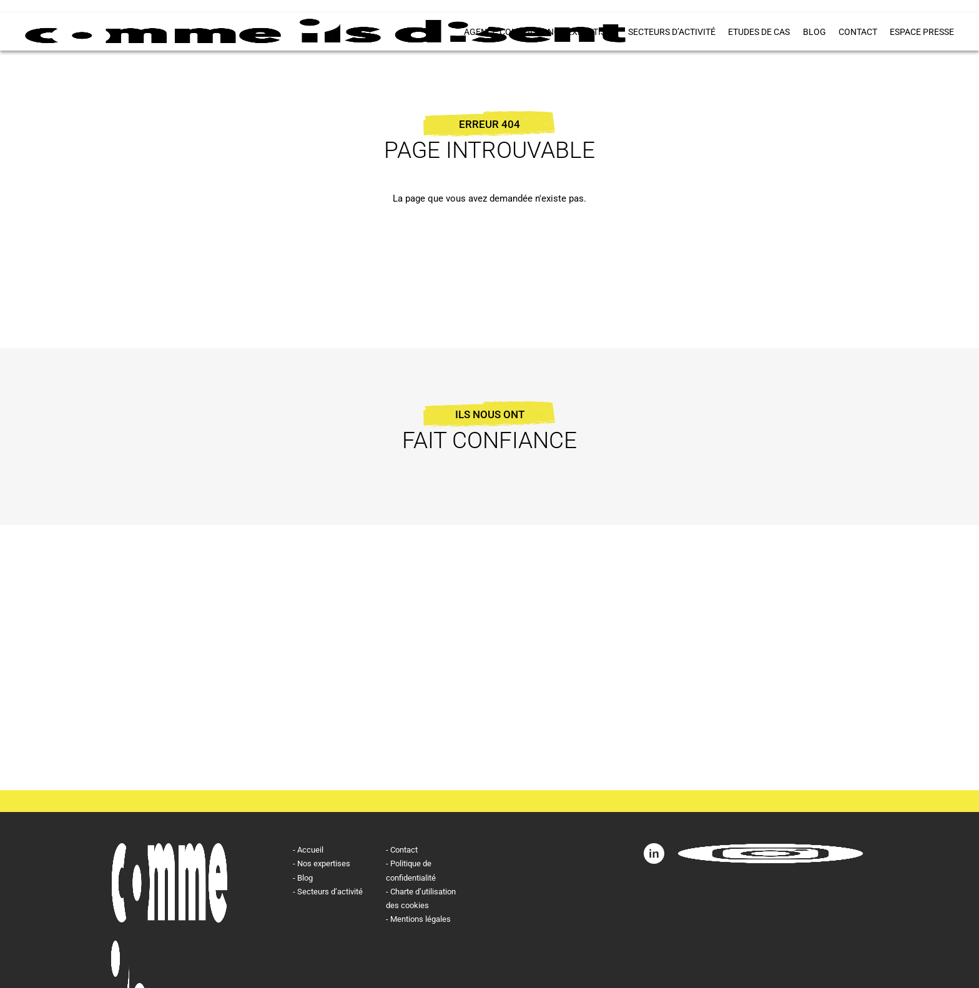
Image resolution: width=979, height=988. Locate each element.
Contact (858, 32)
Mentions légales (420, 919)
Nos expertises (582, 32)
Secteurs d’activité (672, 32)
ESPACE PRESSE (922, 32)
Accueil (310, 849)
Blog (814, 32)
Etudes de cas (759, 32)
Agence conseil (500, 32)
